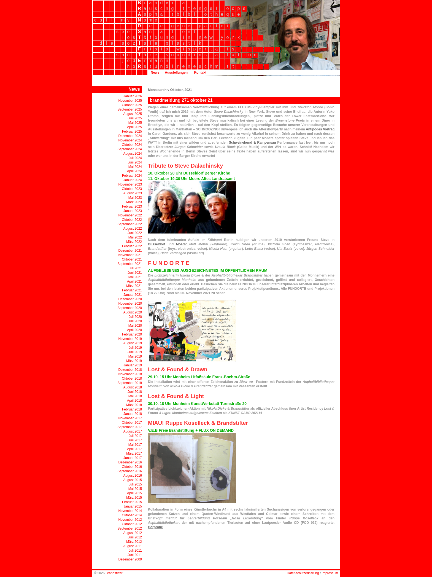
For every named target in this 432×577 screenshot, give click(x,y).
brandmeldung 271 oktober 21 (181, 100)
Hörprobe (155, 527)
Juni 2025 (135, 118)
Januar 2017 (132, 458)
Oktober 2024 (132, 145)
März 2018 (134, 405)
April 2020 (134, 330)
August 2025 (132, 114)
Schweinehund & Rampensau (252, 142)
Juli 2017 (135, 436)
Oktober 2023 (132, 189)
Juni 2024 (135, 162)
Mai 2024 (135, 167)
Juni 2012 (135, 537)
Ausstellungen (176, 72)
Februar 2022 (132, 246)
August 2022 (132, 228)
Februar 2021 (132, 290)
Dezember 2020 (130, 299)
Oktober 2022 (132, 220)
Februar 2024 (132, 176)
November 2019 (130, 339)
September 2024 (129, 149)
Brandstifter (114, 573)
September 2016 (129, 471)
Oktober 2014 (132, 515)
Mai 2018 (135, 396)
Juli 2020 (135, 317)
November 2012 (130, 520)
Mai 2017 (135, 445)
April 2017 (134, 449)
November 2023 (130, 184)
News (155, 72)
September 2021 (129, 264)
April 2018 (134, 400)
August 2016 (132, 475)
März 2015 (134, 498)
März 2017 (134, 453)
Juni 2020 (135, 321)
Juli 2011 (135, 550)
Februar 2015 (132, 502)
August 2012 (132, 533)
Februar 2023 (132, 206)
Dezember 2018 (130, 370)
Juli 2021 (135, 268)
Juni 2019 (135, 352)
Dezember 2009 (130, 559)
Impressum (330, 573)
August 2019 (132, 343)
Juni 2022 (135, 233)
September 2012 (129, 528)
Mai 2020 (135, 326)
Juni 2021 (135, 273)
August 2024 (132, 153)
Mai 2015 (135, 489)
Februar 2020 (132, 334)
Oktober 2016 (132, 467)
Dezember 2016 (130, 462)
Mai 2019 (135, 356)
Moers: (182, 244)
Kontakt (200, 72)
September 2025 (129, 109)
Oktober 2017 (132, 423)
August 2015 (132, 480)
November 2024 (130, 140)
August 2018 (132, 387)
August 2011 (132, 546)
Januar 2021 (132, 295)
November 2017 (130, 418)
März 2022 (134, 242)
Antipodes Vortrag (320, 129)
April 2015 (134, 493)
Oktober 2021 (132, 259)
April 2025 (134, 127)
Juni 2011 (135, 555)
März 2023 (134, 202)
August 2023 (132, 193)
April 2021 (134, 281)
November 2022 (130, 215)
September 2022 (129, 224)
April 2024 (134, 171)
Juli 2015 (135, 484)
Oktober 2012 (132, 524)
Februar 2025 (132, 131)
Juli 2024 (135, 158)
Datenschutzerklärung (303, 573)
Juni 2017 (135, 440)
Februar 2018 (132, 409)
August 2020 (132, 312)
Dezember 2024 (130, 136)
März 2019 (134, 361)
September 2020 (129, 308)
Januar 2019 (132, 365)
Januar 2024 (132, 180)
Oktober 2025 (132, 105)
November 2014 (130, 511)
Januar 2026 (132, 96)
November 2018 (130, 374)
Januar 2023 (132, 211)
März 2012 (134, 542)
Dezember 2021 (130, 251)
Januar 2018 (132, 414)
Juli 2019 (135, 348)
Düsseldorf (156, 244)
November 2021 (130, 255)
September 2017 (129, 427)
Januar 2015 (132, 506)
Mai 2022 (135, 237)
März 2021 (134, 286)
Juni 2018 (135, 392)
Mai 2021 (135, 277)
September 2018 (129, 383)
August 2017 (132, 431)
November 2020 (130, 303)
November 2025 (130, 101)
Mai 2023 (135, 198)
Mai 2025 (135, 123)
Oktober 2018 (132, 378)
